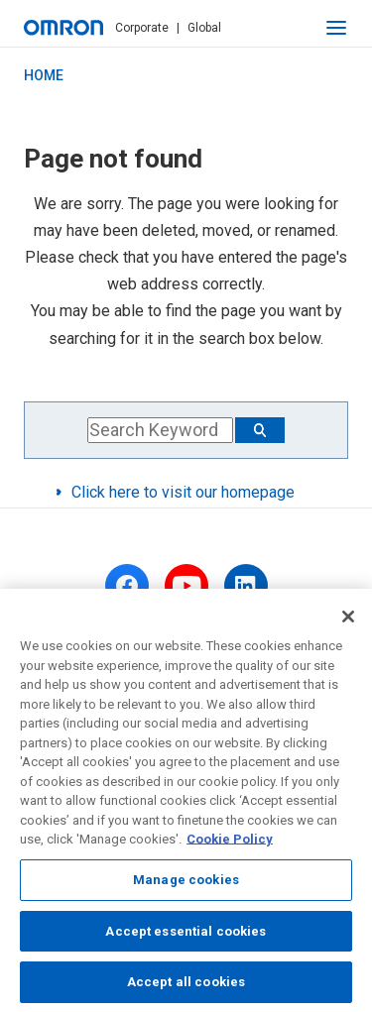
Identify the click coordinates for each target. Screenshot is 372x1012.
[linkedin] (246, 586)
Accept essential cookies (185, 935)
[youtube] (186, 586)
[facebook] (127, 586)
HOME (43, 75)
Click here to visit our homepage (183, 492)
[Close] (348, 621)
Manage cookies (186, 883)
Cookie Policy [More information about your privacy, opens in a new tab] (229, 844)
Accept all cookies (186, 986)
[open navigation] (336, 28)
